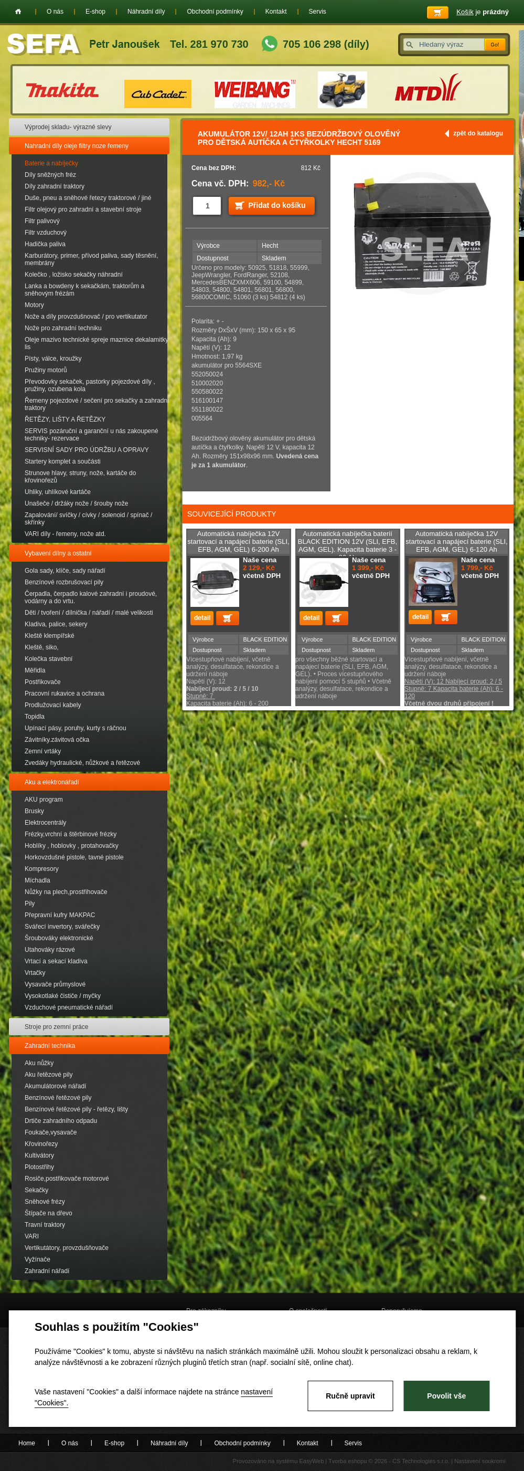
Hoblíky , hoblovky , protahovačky (72, 845)
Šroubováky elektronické (59, 938)
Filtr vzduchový (46, 232)
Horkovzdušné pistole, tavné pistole (74, 857)
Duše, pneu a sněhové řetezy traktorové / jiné (88, 198)
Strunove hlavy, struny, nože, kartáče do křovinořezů (80, 476)
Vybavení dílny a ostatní (58, 553)
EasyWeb (311, 1461)
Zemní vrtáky (43, 751)
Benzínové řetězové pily (58, 1097)
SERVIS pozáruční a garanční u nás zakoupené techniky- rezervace (91, 434)
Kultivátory (39, 1155)
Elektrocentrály (45, 822)
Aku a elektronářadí (52, 782)
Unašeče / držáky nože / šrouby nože (76, 503)
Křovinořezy (41, 1144)
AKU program (44, 799)
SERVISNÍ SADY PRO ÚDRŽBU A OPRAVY (87, 450)
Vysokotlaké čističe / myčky (63, 996)
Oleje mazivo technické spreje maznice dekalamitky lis (96, 343)
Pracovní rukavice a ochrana (64, 693)
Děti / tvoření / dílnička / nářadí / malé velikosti (89, 612)
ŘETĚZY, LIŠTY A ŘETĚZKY (65, 419)
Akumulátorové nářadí (55, 1086)
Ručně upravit (350, 1396)
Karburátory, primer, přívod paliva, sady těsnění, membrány (91, 259)
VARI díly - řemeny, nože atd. (65, 534)
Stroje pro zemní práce (56, 1027)
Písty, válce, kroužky (53, 358)
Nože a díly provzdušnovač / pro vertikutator (86, 316)
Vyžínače (37, 1259)
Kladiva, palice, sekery (56, 624)
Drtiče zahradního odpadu (61, 1121)
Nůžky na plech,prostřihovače (66, 892)
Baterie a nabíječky (51, 163)
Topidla (35, 716)
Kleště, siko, (42, 647)
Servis (317, 11)
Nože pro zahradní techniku (63, 328)
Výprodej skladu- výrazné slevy (68, 127)
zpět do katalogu (478, 133)
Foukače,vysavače (51, 1132)
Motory (34, 305)
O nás (55, 11)
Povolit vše (446, 1396)
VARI (32, 1236)
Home (18, 11)
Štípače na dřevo (48, 1213)
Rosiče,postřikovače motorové (67, 1178)
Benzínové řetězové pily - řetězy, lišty (76, 1109)
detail (201, 618)
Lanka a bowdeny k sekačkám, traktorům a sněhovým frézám (84, 289)
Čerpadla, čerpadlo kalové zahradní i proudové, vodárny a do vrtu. (91, 597)
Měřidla (35, 670)
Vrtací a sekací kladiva (56, 961)
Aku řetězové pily (48, 1074)
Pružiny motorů (46, 370)
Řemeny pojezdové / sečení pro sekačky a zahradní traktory (97, 404)
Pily (30, 903)
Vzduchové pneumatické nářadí (69, 1007)
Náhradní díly (146, 11)
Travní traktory (45, 1224)
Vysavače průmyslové (55, 984)
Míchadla (37, 880)
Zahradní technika (50, 1045)
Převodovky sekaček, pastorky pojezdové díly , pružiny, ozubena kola (90, 385)
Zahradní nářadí (47, 1271)
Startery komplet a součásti (63, 461)
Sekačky (36, 1190)
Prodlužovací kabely (53, 705)
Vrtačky (35, 972)
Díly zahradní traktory (54, 186)
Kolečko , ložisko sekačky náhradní (74, 274)
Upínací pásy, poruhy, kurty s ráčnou (75, 728)
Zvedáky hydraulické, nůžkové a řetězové (82, 762)
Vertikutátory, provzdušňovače (67, 1248)
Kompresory (42, 869)
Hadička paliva (45, 244)
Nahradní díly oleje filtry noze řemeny (77, 146)
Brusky (34, 811)
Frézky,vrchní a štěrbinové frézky (70, 834)
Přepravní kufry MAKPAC (60, 915)
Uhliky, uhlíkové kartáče (58, 492)
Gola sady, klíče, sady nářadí (65, 570)
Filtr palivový (42, 221)
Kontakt (276, 11)
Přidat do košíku (277, 205)
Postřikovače (43, 682)
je (482, 12)
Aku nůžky (39, 1063)
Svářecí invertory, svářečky (62, 926)
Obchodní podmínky (215, 11)
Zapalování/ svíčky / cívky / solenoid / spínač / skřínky (88, 518)
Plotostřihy (39, 1167)
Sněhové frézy (45, 1201)
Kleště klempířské (49, 635)
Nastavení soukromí (480, 1461)
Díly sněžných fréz (50, 174)
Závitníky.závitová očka (57, 739)
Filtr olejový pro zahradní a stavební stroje (83, 209)
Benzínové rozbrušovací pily (64, 582)
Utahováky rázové (50, 949)
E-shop (95, 11)
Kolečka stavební (48, 659)
